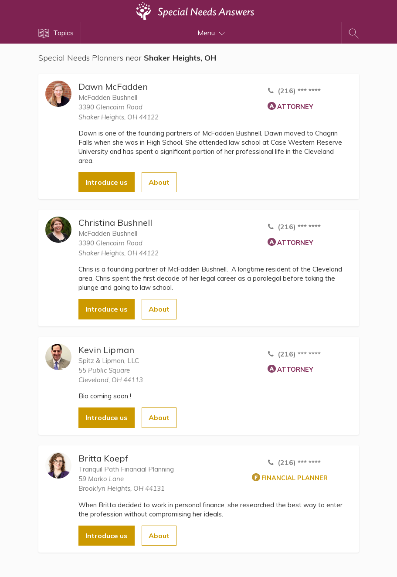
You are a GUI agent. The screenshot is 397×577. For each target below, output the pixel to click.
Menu (211, 32)
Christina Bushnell (115, 222)
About (159, 182)
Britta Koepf (103, 458)
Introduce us (106, 182)
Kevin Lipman (106, 349)
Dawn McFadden (113, 86)
